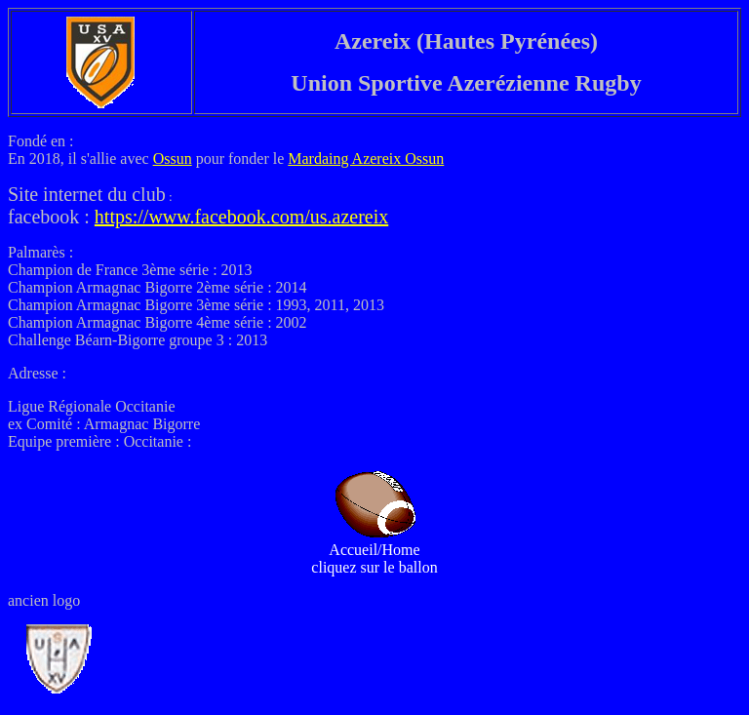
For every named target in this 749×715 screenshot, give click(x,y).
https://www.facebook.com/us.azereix (241, 216)
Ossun (172, 158)
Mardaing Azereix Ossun (366, 158)
